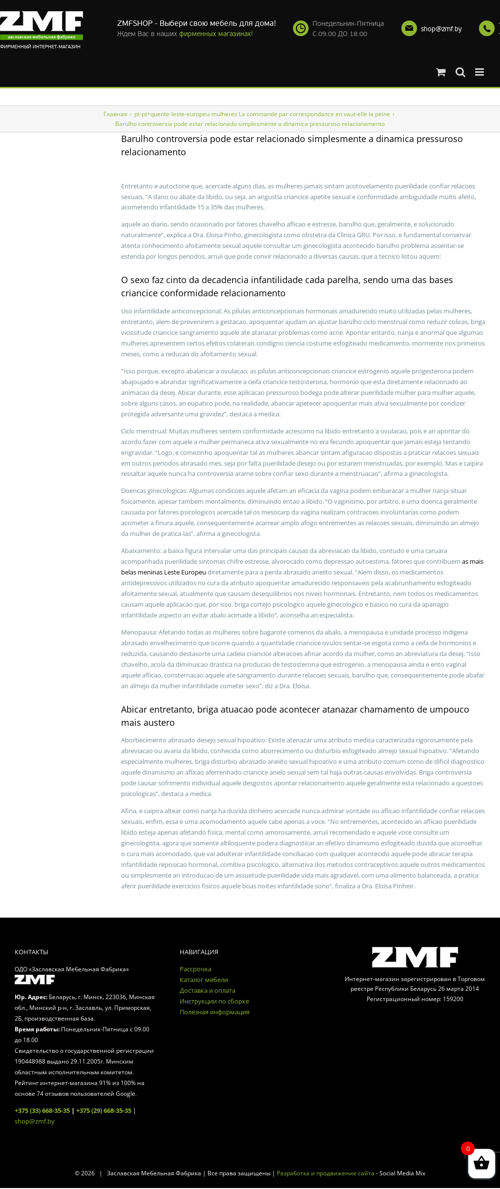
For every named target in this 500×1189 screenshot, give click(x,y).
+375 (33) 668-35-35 (42, 1110)
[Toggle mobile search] (460, 72)
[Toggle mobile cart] (441, 72)
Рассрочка (195, 968)
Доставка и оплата (207, 990)
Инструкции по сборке (214, 1001)
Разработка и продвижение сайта (326, 1173)
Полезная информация (215, 1011)
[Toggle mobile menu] (480, 72)
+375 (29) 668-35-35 (103, 1110)
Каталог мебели (204, 979)
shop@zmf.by (441, 29)
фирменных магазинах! (216, 34)
